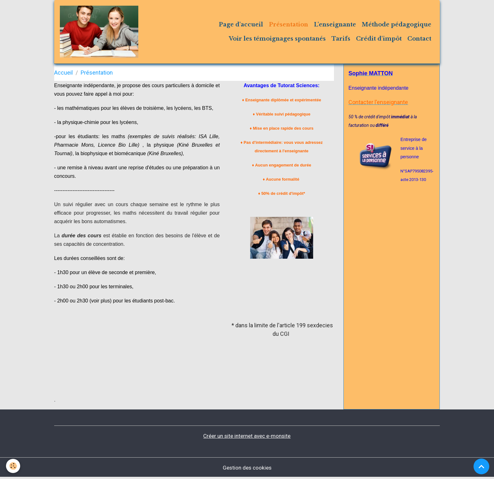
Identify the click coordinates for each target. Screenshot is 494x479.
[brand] (100, 33)
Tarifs (340, 39)
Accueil (63, 74)
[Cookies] (13, 466)
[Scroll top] (481, 466)
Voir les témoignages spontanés (277, 39)
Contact (419, 39)
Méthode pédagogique (396, 25)
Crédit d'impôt (379, 39)
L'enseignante (335, 25)
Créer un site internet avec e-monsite (247, 437)
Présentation (288, 25)
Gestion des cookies (247, 469)
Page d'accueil (241, 25)
